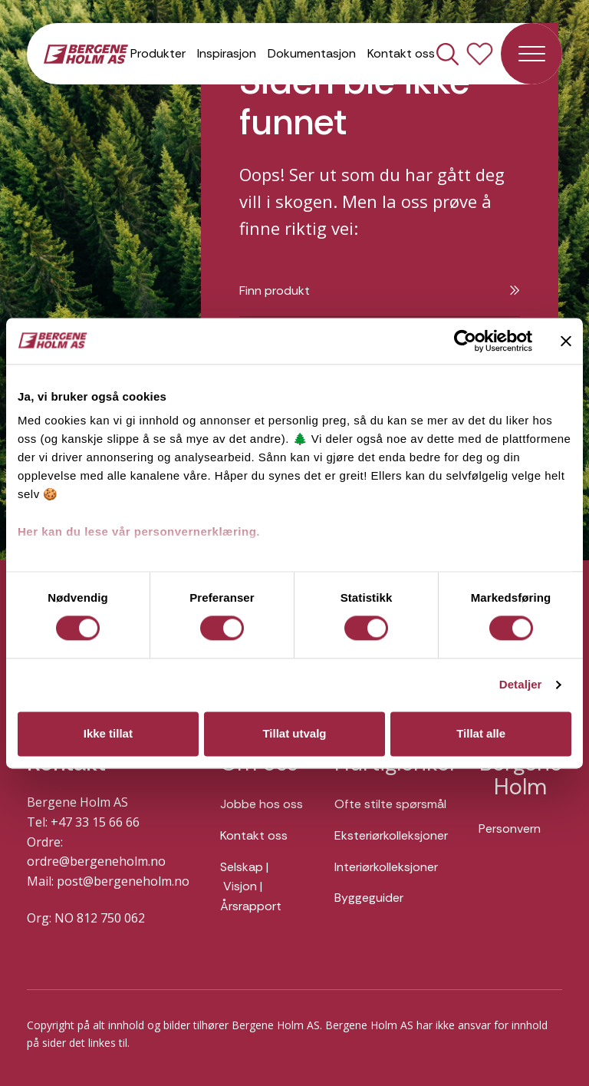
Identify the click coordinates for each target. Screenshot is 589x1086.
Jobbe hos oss (261, 804)
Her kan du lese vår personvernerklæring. (139, 531)
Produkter (158, 53)
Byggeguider (368, 898)
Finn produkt (379, 290)
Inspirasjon (226, 53)
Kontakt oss (401, 53)
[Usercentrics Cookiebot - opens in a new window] (465, 340)
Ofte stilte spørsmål (390, 804)
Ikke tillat (108, 733)
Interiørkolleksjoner (386, 867)
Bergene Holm (520, 775)
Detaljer (520, 685)
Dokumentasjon (312, 53)
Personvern (510, 828)
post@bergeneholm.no (123, 881)
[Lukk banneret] (566, 340)
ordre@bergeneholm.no (96, 861)
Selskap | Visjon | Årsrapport (250, 886)
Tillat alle (480, 733)
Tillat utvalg (294, 733)
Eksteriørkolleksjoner (391, 835)
